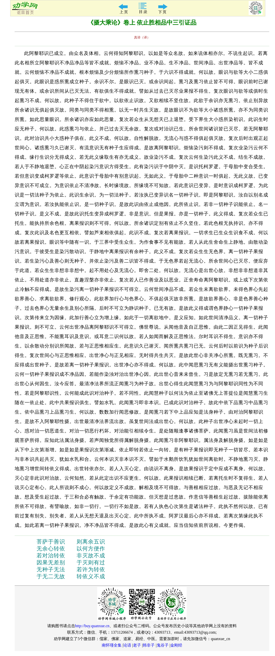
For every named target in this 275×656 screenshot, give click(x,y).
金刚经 (176, 645)
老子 (137, 645)
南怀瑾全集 (112, 645)
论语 (127, 645)
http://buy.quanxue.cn (92, 626)
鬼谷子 (163, 645)
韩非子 (149, 645)
